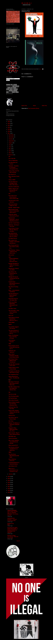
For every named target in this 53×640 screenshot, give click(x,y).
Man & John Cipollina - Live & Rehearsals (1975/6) (14, 442)
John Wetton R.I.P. (13, 466)
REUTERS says (12, 436)
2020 (9, 127)
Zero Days (11, 421)
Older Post (44, 105)
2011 (9, 486)
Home (34, 105)
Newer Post (24, 105)
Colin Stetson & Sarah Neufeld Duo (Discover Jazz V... (14, 319)
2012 (9, 484)
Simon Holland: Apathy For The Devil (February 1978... (14, 404)
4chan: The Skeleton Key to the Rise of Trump (13, 337)
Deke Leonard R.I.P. (13, 445)
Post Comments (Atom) (33, 108)
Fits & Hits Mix (12, 158)
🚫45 (10, 379)
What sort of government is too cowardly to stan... (13, 470)
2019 (9, 129)
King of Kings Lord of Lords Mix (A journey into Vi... (14, 347)
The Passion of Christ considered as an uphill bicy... (14, 449)
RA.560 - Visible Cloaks (14, 207)
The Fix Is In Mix (12, 394)
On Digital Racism (13, 238)
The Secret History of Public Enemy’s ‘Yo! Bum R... (14, 332)
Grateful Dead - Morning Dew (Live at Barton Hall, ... (14, 283)
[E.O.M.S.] (27, 3)
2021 (9, 125)
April (10, 150)
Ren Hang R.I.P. (12, 174)
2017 (9, 133)
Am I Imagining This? (14, 374)
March (10, 152)
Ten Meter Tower (12, 308)
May (10, 148)
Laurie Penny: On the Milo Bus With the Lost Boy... (14, 230)
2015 (9, 478)
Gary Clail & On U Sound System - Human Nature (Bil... (14, 197)
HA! (9, 156)
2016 (9, 476)
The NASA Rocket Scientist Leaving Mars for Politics (13, 235)
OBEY (10, 452)
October (11, 138)
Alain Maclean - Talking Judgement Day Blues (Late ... (14, 252)
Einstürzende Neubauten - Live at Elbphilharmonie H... (14, 219)
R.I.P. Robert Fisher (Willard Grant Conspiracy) (13, 361)
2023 (9, 121)
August (11, 142)
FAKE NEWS (11, 322)
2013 (9, 482)
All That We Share (13, 398)
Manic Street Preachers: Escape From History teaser (14, 356)
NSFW (10, 324)
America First (26, 11)
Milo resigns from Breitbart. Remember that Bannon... (14, 242)
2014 (9, 480)
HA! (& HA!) (11, 255)
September (11, 140)
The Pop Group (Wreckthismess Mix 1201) (14, 456)
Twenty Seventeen (13, 438)
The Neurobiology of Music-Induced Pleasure (13, 295)
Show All (18, 540)
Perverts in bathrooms (14, 186)
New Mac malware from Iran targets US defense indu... (14, 388)
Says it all (11, 315)
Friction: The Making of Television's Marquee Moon (14, 424)
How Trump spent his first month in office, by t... (14, 247)
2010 (9, 488)
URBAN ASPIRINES (12, 510)
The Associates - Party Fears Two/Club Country (14, 312)
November (11, 136)
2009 (9, 490)
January (11, 474)
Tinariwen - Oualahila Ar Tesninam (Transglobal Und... (14, 167)
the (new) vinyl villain (12, 527)
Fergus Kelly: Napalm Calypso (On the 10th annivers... (14, 412)
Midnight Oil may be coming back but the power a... (14, 278)
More (8, 524)
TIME (10, 343)
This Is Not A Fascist (13, 400)
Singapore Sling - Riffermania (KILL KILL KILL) (13, 429)
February (11, 154)
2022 (9, 123)
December (11, 134)
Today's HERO (12, 179)
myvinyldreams (11, 518)
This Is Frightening (13, 160)
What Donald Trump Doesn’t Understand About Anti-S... (14, 211)
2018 (9, 131)
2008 (9, 492)
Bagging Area (10, 523)
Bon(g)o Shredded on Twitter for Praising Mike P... (14, 265)
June (10, 146)
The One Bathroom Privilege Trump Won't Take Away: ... (14, 183)
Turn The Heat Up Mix (14, 396)
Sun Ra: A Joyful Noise (14, 222)
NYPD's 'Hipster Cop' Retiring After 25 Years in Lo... (13, 190)
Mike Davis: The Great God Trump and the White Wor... (14, 383)
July (10, 144)
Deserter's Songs (11, 535)
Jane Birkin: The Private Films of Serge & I (13, 273)
